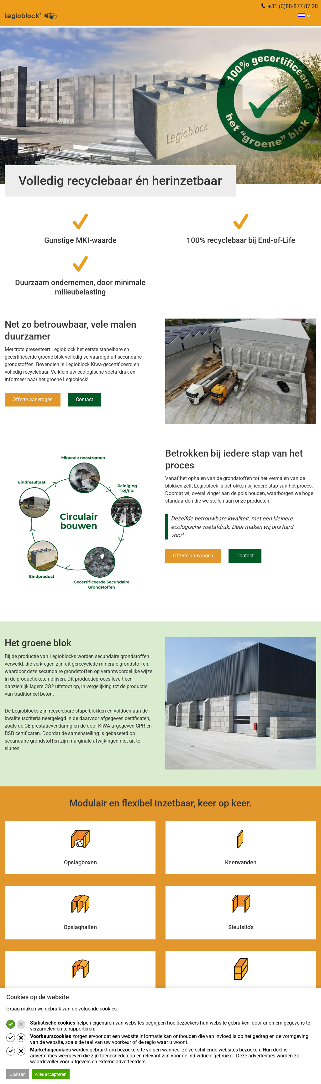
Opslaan (17, 1074)
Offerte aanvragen (33, 399)
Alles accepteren (50, 1074)
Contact (84, 399)
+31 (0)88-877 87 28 (289, 6)
